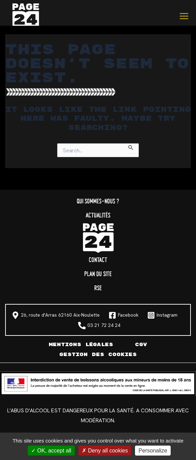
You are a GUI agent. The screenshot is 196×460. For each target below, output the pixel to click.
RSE (98, 288)
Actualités (98, 215)
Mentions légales (81, 344)
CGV (141, 344)
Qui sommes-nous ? (98, 201)
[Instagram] (162, 315)
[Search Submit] (131, 148)
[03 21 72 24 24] (99, 325)
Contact (98, 260)
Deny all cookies (105, 450)
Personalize (152, 450)
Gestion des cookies (98, 354)
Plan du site (98, 274)
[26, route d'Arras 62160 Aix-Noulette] (56, 315)
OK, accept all (51, 450)
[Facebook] (123, 315)
